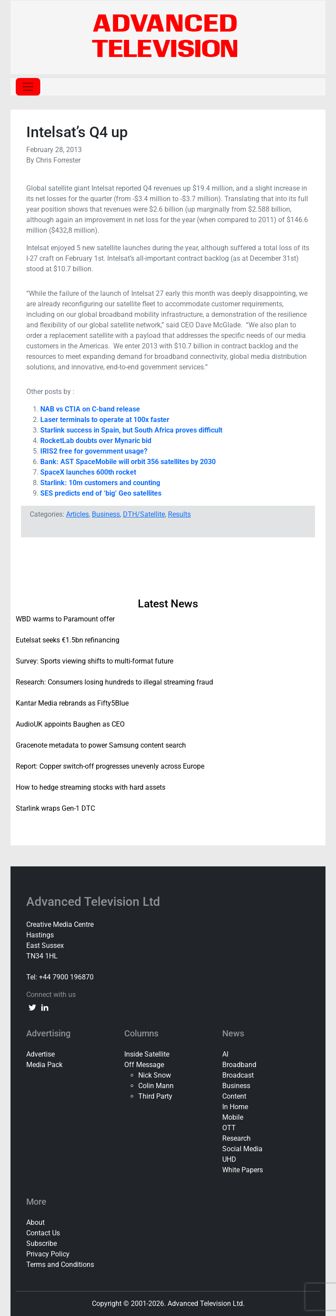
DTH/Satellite (144, 514)
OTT (229, 1128)
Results (179, 514)
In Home (235, 1107)
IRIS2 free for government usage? (93, 451)
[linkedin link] (44, 1007)
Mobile (232, 1117)
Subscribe (41, 1243)
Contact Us (43, 1233)
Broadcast (238, 1075)
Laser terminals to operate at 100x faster (104, 419)
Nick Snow (154, 1075)
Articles (77, 514)
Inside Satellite (146, 1054)
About (35, 1222)
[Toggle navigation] (28, 87)
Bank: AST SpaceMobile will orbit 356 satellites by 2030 (128, 462)
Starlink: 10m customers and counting (100, 483)
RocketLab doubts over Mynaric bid (95, 440)
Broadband (239, 1065)
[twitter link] (32, 1007)
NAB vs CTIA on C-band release (90, 409)
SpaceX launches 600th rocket (88, 472)
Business (106, 514)
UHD (229, 1159)
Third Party (155, 1096)
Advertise (40, 1054)
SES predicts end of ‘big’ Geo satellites (100, 493)
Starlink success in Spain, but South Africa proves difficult (131, 430)
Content (234, 1096)
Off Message (144, 1065)
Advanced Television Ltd (94, 901)
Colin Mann (156, 1086)
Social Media (242, 1149)
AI (225, 1054)
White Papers (242, 1170)
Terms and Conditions (60, 1264)
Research (236, 1138)
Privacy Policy (48, 1254)
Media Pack (44, 1065)
